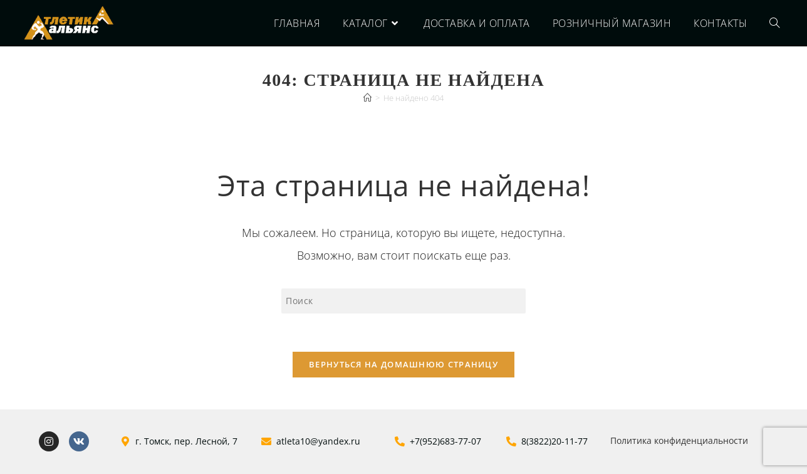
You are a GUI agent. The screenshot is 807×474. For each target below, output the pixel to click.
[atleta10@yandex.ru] (266, 441)
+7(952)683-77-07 (445, 441)
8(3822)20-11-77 (554, 441)
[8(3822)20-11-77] (511, 441)
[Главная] (367, 97)
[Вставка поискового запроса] (403, 300)
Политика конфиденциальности (679, 440)
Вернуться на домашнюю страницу (403, 364)
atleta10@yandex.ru (318, 441)
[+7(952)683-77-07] (400, 441)
